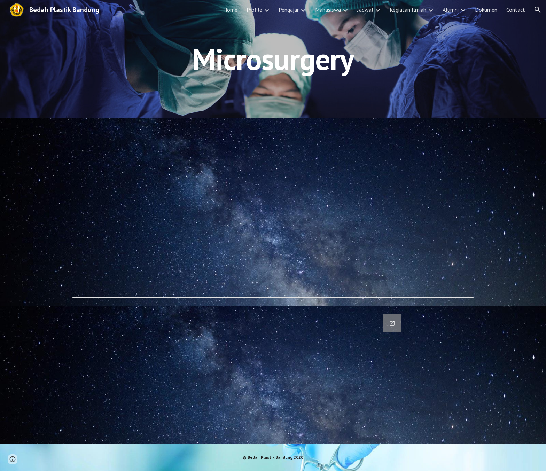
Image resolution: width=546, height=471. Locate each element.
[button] (537, 9)
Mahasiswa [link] (328, 9)
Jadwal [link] (365, 9)
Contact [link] (515, 9)
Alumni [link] (451, 9)
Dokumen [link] (486, 9)
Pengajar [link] (289, 9)
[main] (273, 59)
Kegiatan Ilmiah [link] (408, 9)
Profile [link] (254, 9)
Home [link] (230, 9)
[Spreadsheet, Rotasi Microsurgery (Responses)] (273, 212)
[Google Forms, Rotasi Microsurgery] (273, 374)
